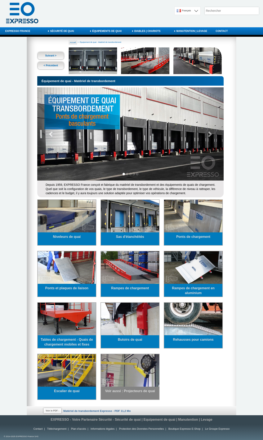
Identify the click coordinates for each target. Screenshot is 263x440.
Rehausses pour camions (193, 339)
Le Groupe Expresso (217, 428)
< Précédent (51, 65)
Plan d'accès (78, 428)
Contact (38, 428)
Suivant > (51, 55)
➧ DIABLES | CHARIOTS (146, 31)
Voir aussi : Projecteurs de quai (130, 391)
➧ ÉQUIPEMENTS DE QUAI (105, 31)
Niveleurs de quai (67, 236)
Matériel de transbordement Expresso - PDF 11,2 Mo (97, 410)
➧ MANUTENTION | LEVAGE (190, 31)
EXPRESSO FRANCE (17, 31)
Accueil (73, 42)
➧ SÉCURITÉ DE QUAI (60, 31)
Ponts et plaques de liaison (66, 288)
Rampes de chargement (130, 288)
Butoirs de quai (130, 339)
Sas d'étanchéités (130, 236)
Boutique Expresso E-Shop (184, 428)
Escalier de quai (67, 391)
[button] (51, 134)
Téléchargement (56, 428)
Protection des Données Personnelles (141, 428)
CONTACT (222, 31)
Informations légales (103, 428)
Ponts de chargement (193, 236)
